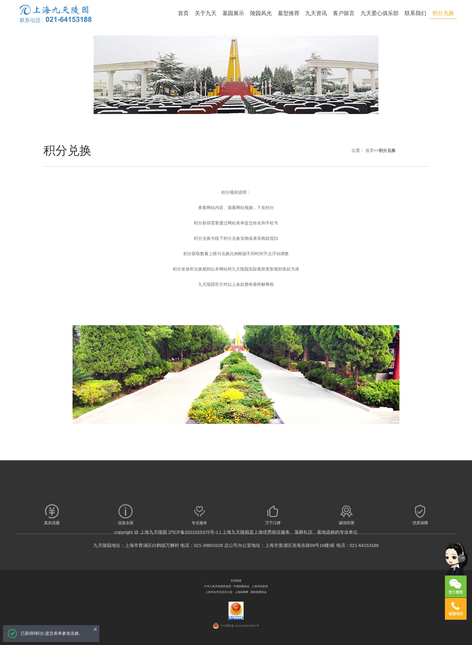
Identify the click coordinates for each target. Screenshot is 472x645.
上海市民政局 (260, 586)
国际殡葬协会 (258, 592)
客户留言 (344, 13)
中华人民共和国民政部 (217, 586)
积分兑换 (443, 13)
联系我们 (415, 13)
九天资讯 (316, 13)
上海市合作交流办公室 (218, 592)
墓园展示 (233, 13)
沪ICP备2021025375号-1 (193, 532)
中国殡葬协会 (241, 586)
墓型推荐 (289, 13)
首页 (183, 13)
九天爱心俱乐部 (380, 13)
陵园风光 (261, 13)
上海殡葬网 (241, 592)
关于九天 (205, 13)
